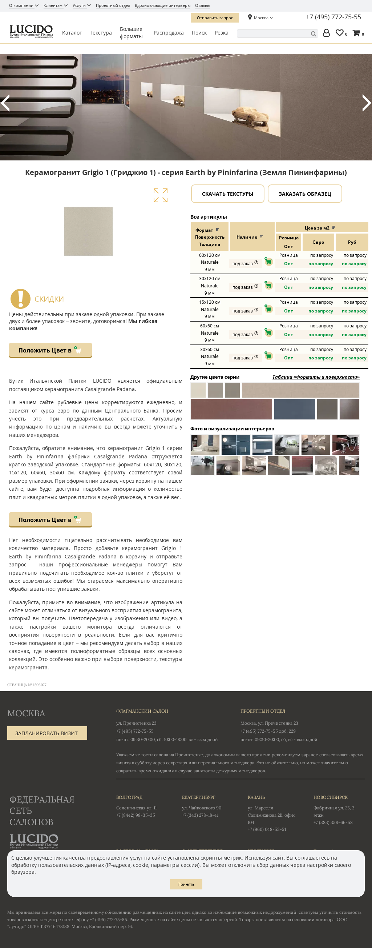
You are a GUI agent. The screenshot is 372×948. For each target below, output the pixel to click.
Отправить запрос (215, 17)
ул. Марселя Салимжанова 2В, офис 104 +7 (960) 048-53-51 (273, 813)
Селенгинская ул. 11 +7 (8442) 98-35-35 (141, 806)
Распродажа (169, 32)
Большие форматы (131, 32)
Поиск (199, 32)
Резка (222, 32)
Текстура (101, 32)
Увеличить (160, 195)
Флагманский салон (142, 711)
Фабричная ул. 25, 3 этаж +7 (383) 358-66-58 (339, 809)
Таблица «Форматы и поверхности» (316, 377)
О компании (22, 5)
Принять (186, 884)
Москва (261, 17)
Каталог (72, 32)
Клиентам (54, 5)
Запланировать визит (46, 733)
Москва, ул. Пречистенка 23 (269, 723)
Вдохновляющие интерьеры (162, 5)
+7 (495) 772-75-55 (333, 17)
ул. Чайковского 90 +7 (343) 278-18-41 (207, 806)
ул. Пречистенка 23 (136, 723)
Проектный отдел (113, 5)
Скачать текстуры (228, 193)
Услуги (80, 5)
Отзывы (202, 5)
